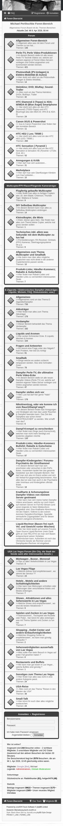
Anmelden (23, 714)
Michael (33, 766)
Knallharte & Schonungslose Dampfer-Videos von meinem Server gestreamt (33, 495)
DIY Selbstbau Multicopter (31, 205)
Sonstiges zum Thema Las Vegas (35, 674)
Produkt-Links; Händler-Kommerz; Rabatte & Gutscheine (36, 270)
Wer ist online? (14, 744)
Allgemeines (23, 297)
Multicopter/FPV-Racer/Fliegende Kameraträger (31, 185)
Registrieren (38, 714)
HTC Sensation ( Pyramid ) (31, 146)
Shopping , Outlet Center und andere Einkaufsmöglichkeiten (33, 631)
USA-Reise (22, 686)
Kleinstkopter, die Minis (29, 217)
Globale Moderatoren (41, 769)
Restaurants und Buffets (30, 662)
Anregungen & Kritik (28, 160)
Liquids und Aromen (28, 333)
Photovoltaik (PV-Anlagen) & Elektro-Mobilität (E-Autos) (32, 73)
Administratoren (23, 769)
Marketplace (23, 170)
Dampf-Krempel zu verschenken (34, 428)
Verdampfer (22, 321)
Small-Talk (22, 698)
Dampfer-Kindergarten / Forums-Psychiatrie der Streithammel (35, 462)
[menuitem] (11, 13)
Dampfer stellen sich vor (30, 392)
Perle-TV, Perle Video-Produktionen (36, 52)
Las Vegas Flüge (25, 568)
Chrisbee (11, 793)
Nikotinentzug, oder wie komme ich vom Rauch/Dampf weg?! (36, 405)
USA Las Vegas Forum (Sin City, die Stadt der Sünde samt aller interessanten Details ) (31, 552)
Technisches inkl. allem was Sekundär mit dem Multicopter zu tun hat (35, 235)
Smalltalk (21, 358)
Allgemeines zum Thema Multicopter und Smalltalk (31, 253)
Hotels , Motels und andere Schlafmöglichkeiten (31, 582)
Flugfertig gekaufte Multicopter (34, 190)
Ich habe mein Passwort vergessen (22, 732)
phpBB (18, 807)
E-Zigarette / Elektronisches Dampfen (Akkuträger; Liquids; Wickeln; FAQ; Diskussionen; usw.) (31, 291)
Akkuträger (22, 309)
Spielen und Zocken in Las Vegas (35, 613)
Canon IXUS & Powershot (31, 121)
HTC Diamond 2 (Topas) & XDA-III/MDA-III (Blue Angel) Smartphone (36, 103)
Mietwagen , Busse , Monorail (33, 559)
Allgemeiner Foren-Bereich (31, 40)
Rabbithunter (30, 778)
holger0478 (47, 778)
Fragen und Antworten (29, 345)
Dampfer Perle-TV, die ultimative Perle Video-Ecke (34, 374)
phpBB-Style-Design (43, 812)
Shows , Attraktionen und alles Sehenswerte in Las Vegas (33, 599)
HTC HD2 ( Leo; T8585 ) (29, 133)
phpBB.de (32, 810)
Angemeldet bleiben (22, 735)
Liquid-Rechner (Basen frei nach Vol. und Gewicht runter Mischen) (35, 525)
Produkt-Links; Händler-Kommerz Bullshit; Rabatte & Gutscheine (35, 444)
